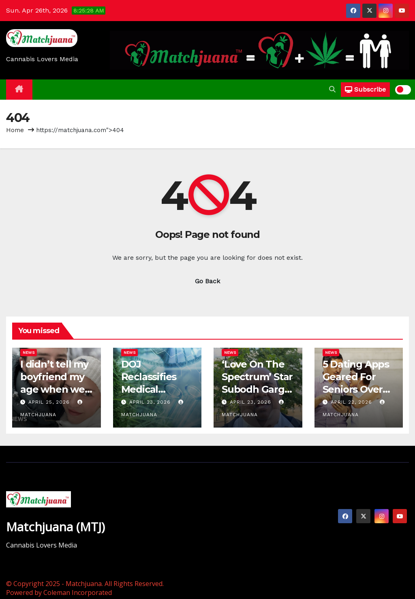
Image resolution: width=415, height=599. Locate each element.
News (28, 352)
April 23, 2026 (151, 402)
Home (15, 130)
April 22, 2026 (352, 402)
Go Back (207, 281)
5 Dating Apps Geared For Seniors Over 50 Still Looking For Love (359, 389)
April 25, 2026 (50, 402)
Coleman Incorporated (77, 592)
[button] (332, 89)
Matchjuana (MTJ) (55, 526)
